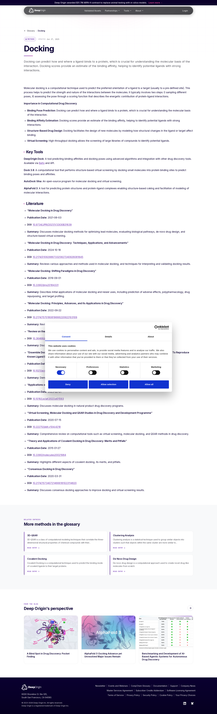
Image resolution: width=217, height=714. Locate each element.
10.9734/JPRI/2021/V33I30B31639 (52, 224)
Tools (127, 10)
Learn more (155, 2)
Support (174, 686)
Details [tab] (108, 336)
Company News (188, 686)
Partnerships (112, 10)
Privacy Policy (133, 695)
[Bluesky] (192, 703)
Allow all (149, 384)
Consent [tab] (66, 336)
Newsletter (100, 686)
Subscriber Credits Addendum (150, 690)
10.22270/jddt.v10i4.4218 (47, 426)
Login (185, 10)
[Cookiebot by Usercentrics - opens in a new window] (156, 327)
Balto (42, 163)
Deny (68, 384)
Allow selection (108, 384)
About (139, 10)
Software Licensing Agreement (181, 690)
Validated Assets (92, 10)
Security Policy (150, 695)
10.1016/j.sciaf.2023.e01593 (48, 398)
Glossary (29, 31)
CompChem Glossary (140, 686)
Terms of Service (116, 695)
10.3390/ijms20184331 (46, 285)
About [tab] (151, 336)
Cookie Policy (166, 695)
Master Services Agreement (120, 690)
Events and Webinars (118, 686)
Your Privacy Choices (185, 695)
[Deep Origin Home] (37, 10)
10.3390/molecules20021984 (49, 455)
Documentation (160, 686)
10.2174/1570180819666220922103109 (55, 317)
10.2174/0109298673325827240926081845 (58, 257)
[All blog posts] (190, 608)
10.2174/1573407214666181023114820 (55, 483)
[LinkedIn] (185, 703)
